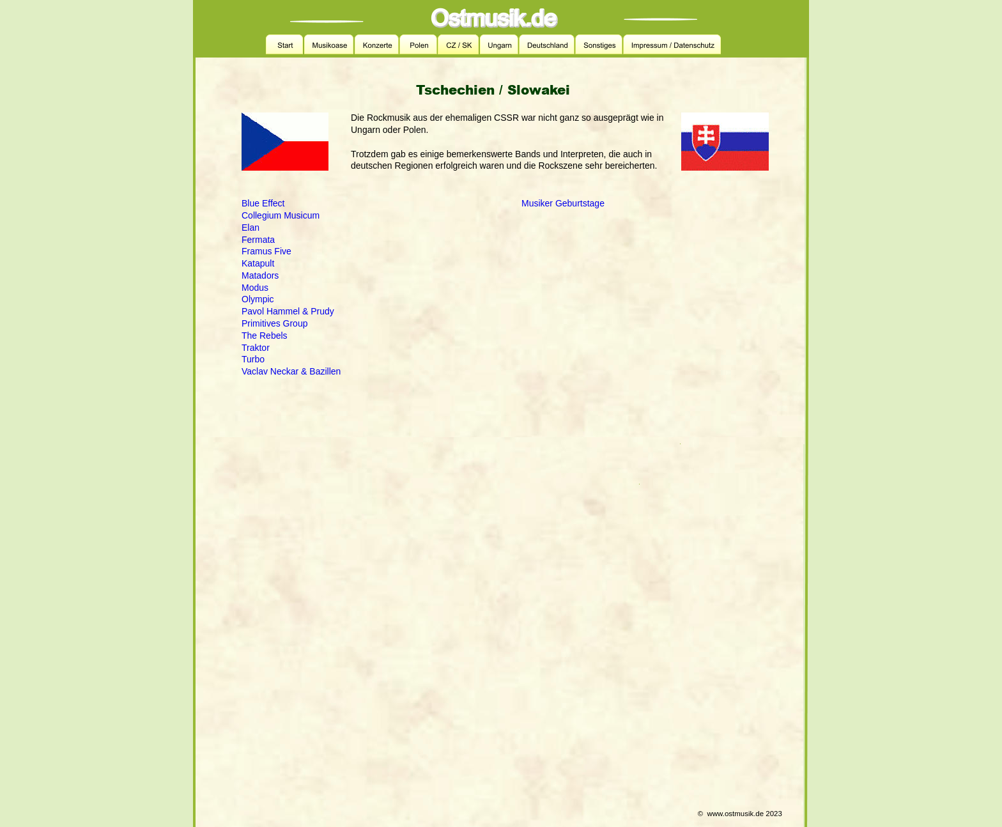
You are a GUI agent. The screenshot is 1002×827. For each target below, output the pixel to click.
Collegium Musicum (281, 215)
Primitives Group (274, 323)
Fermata (258, 240)
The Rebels (265, 335)
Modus (255, 287)
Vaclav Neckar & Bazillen (291, 371)
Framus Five (266, 251)
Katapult (258, 263)
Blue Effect (263, 203)
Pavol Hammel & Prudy (288, 311)
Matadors (260, 275)
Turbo (253, 359)
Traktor (256, 348)
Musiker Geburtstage (563, 203)
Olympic (258, 299)
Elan (250, 227)
